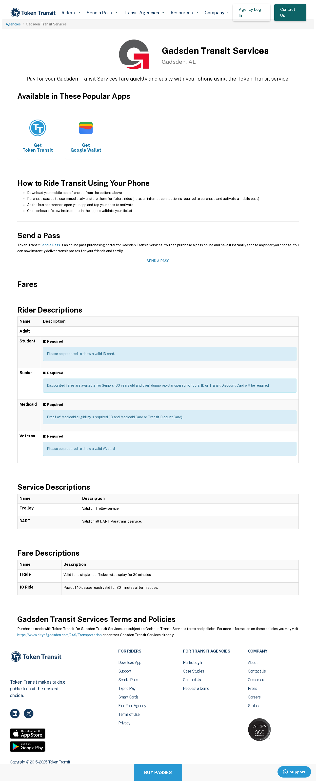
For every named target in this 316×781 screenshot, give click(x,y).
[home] (34, 12)
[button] (70, 12)
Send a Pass (50, 245)
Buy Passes (158, 772)
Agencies (13, 24)
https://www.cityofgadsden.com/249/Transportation (59, 635)
